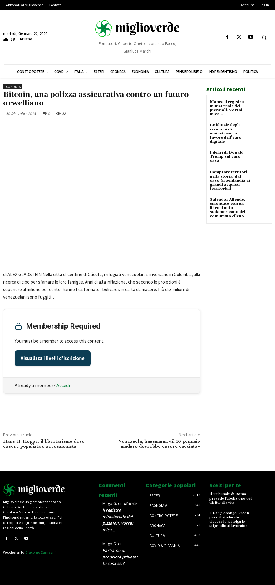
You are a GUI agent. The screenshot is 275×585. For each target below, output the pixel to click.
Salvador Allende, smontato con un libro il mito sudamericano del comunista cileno (227, 207)
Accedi (63, 385)
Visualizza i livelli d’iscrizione (53, 358)
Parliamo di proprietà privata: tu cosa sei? (120, 556)
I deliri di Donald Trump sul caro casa (226, 156)
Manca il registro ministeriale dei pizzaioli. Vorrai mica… (227, 108)
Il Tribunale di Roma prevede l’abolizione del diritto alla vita (230, 498)
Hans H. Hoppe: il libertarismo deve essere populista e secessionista (44, 444)
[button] (264, 37)
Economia (12, 86)
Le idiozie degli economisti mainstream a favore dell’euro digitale (226, 133)
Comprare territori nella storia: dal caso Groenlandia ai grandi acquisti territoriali (230, 180)
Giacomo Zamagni (40, 552)
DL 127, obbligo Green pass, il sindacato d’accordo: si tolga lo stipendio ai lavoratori (229, 519)
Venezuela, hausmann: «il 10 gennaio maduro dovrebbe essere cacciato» (159, 444)
